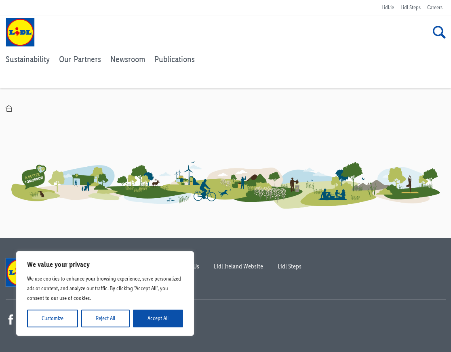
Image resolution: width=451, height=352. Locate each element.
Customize (52, 318)
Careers (435, 7)
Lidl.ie (387, 7)
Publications (174, 59)
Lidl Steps (410, 7)
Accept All (158, 318)
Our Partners (80, 59)
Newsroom (127, 59)
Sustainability (28, 59)
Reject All (105, 318)
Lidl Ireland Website (238, 266)
